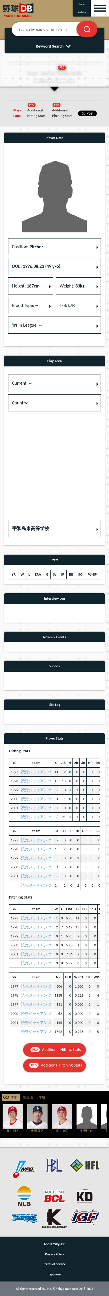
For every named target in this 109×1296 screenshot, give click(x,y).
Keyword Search (54, 46)
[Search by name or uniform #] (51, 29)
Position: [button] (27, 247)
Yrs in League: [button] (27, 325)
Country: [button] (20, 403)
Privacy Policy (54, 1254)
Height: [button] (26, 286)
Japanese (54, 1274)
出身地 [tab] (28, 1097)
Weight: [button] (72, 286)
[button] (54, 528)
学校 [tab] (42, 1097)
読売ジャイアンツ (36, 772)
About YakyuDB (54, 1244)
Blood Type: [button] (25, 305)
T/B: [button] (67, 305)
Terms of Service (54, 1264)
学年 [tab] (14, 1097)
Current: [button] (22, 383)
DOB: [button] (36, 266)
